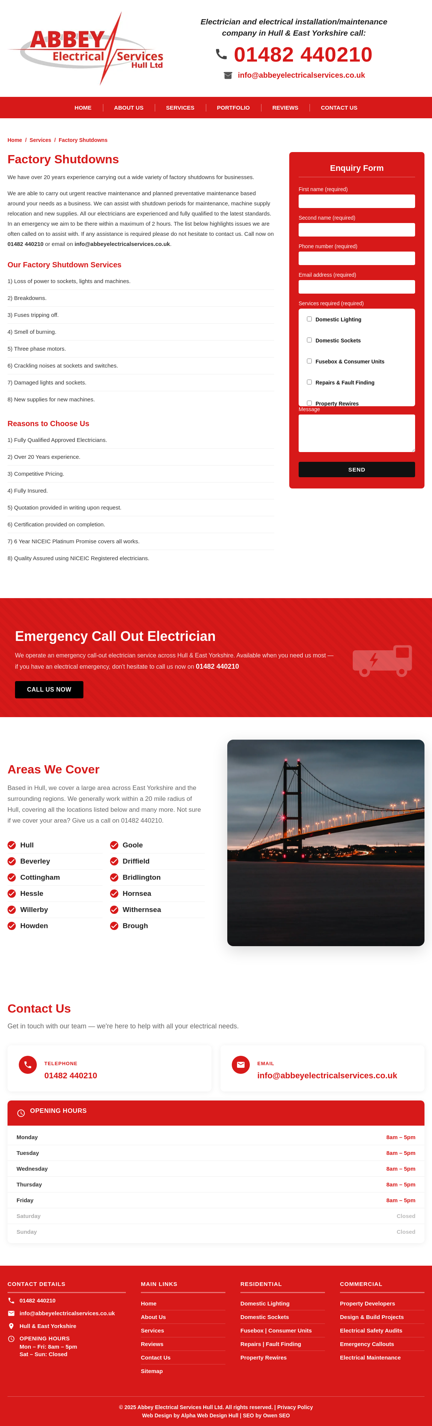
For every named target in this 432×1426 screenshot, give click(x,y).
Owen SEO (276, 1415)
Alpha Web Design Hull (210, 1415)
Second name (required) (327, 218)
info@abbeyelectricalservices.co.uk (301, 75)
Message (309, 409)
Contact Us (339, 107)
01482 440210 (303, 54)
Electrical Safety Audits (371, 1330)
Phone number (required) (328, 246)
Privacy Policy (295, 1407)
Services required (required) (331, 303)
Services (180, 107)
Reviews (285, 107)
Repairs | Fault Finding (270, 1344)
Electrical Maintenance (370, 1357)
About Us (128, 107)
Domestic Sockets (264, 1317)
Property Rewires (263, 1357)
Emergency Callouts (367, 1344)
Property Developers (367, 1303)
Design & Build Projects (372, 1317)
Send (357, 469)
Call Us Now (49, 689)
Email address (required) (327, 275)
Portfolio (233, 107)
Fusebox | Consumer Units (276, 1330)
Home (83, 107)
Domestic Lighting (265, 1303)
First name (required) (323, 189)
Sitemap (152, 1371)
